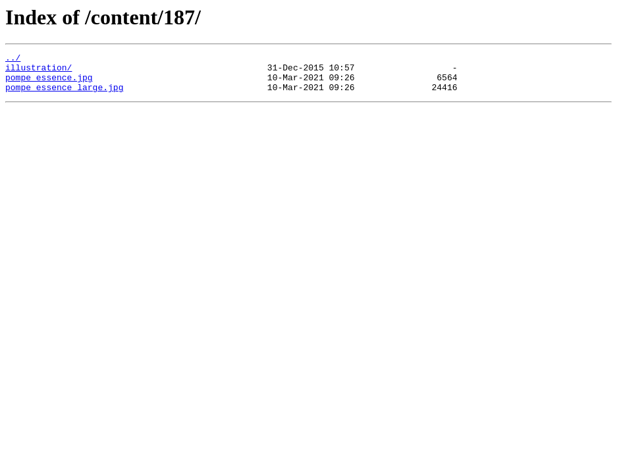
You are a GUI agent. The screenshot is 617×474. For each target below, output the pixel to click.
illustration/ (38, 71)
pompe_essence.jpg (49, 83)
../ (12, 59)
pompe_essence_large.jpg (64, 95)
